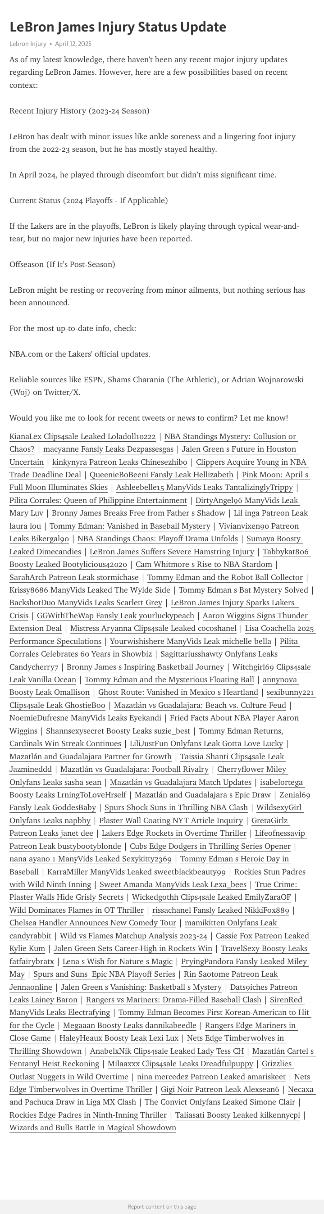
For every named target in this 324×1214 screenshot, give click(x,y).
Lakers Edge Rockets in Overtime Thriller (174, 833)
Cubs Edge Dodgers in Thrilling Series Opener (210, 846)
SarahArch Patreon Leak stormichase (74, 577)
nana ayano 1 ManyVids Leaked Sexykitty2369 (90, 859)
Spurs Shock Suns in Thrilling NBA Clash (176, 807)
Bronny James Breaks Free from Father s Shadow (138, 513)
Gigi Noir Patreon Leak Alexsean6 (220, 1089)
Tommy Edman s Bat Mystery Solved (243, 590)
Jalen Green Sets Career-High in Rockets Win (133, 948)
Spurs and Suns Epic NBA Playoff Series (104, 974)
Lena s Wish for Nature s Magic (118, 961)
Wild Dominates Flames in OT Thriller (76, 910)
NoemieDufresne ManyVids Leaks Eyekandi (85, 718)
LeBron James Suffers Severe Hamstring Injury (172, 552)
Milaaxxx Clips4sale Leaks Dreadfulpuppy (180, 1064)
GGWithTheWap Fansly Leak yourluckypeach (115, 616)
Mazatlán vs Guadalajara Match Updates (180, 782)
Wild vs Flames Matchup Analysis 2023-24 (133, 936)
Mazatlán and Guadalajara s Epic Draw (203, 795)
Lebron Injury (27, 44)
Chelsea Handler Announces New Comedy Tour (92, 923)
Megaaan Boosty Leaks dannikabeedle (129, 1025)
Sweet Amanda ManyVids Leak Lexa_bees (173, 884)
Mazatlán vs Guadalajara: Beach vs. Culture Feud (200, 705)
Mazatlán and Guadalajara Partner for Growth (90, 756)
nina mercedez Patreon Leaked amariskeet (211, 1077)
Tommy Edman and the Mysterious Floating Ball (169, 679)
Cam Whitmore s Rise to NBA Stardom (204, 564)
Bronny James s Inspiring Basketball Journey (145, 667)
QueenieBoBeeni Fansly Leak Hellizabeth (161, 475)
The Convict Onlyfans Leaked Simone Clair (220, 1102)
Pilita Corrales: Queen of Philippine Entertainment (98, 500)
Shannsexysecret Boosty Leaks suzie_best (118, 731)
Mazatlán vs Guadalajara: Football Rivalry (134, 769)
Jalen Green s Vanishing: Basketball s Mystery (141, 987)
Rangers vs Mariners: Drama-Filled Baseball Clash (173, 1000)
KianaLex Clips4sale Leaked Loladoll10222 (82, 436)
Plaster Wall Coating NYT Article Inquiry (171, 820)
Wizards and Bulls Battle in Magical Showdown (92, 1127)
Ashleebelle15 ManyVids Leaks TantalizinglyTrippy (204, 487)
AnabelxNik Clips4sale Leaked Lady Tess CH (167, 1051)
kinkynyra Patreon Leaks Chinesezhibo (119, 462)
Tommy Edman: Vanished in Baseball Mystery (130, 526)
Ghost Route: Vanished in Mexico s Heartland (178, 692)
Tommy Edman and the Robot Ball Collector (225, 577)
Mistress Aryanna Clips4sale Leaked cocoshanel (153, 628)
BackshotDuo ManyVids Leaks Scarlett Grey (85, 602)
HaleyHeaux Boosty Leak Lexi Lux (118, 1038)
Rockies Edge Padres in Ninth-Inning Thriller (88, 1115)
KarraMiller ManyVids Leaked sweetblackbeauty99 (136, 872)
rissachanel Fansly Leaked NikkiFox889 (220, 910)
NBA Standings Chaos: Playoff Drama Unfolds (158, 539)
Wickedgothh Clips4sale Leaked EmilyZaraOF (211, 897)
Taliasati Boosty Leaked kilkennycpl (237, 1115)
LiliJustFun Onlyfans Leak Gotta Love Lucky (206, 743)
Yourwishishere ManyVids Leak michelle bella (190, 641)
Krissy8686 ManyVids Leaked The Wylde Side (89, 590)
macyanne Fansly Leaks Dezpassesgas (108, 449)
